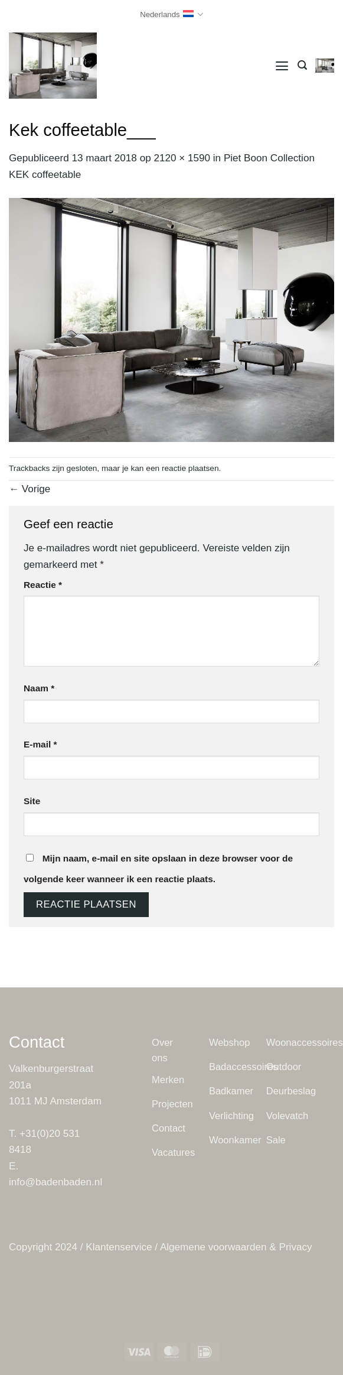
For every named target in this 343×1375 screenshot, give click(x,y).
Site (32, 801)
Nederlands (171, 14)
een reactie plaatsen (182, 468)
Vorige (29, 489)
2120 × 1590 (181, 158)
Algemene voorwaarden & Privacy (236, 1247)
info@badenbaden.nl (55, 1182)
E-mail (40, 744)
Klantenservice (119, 1247)
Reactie (43, 585)
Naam (39, 688)
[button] (281, 65)
